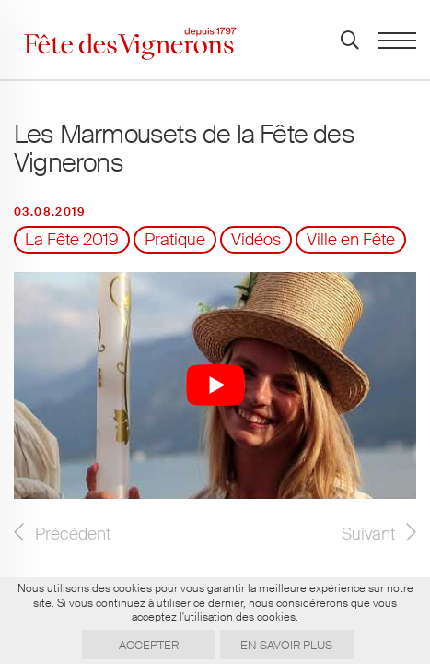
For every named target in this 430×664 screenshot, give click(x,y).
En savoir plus (286, 645)
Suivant (368, 534)
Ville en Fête (351, 240)
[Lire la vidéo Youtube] (215, 385)
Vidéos (256, 240)
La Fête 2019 (72, 240)
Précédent (72, 534)
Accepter (149, 645)
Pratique (175, 240)
